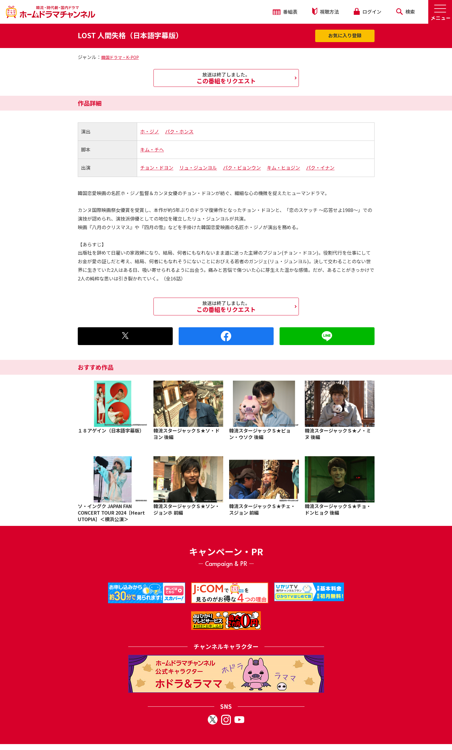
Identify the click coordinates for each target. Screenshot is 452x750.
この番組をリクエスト (226, 78)
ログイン (367, 11)
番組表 (285, 11)
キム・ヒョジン (283, 167)
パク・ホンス (179, 131)
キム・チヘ (152, 149)
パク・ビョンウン (242, 167)
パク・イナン (320, 167)
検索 (405, 11)
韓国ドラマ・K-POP (120, 57)
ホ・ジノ (149, 131)
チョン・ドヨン (156, 167)
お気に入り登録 (344, 35)
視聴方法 (325, 11)
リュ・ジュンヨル (198, 167)
